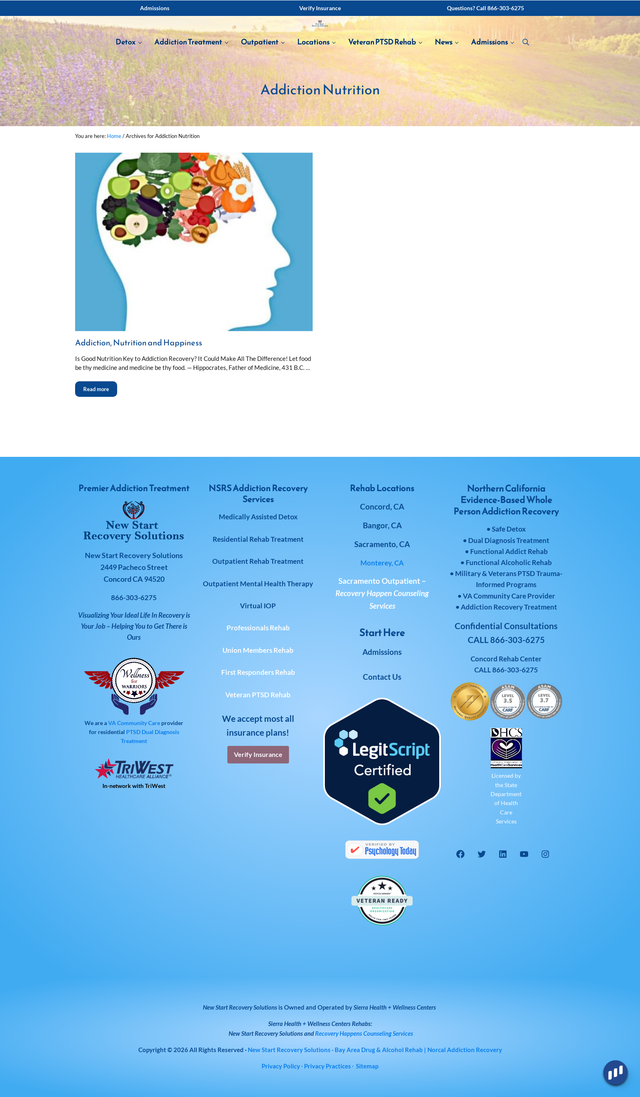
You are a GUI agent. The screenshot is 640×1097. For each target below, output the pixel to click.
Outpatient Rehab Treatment (258, 561)
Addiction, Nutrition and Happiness (143, 378)
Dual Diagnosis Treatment (508, 540)
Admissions (382, 651)
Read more (100, 423)
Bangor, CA (382, 525)
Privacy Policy (281, 1066)
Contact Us (382, 676)
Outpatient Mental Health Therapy (258, 583)
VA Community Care (134, 722)
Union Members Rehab (257, 650)
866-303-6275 (515, 669)
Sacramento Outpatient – (382, 593)
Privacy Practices (327, 1066)
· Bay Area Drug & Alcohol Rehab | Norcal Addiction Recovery (375, 1049)
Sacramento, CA (382, 544)
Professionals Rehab (258, 627)
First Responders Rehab (258, 672)
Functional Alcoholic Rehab (509, 562)
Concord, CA (382, 506)
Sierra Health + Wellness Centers (394, 1007)
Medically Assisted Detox (258, 516)
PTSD (133, 731)
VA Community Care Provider (509, 596)
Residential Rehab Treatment (258, 539)
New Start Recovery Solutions (266, 1033)
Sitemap (367, 1066)
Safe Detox (509, 529)
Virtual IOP (258, 605)
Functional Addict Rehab (509, 551)
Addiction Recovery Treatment (509, 607)
